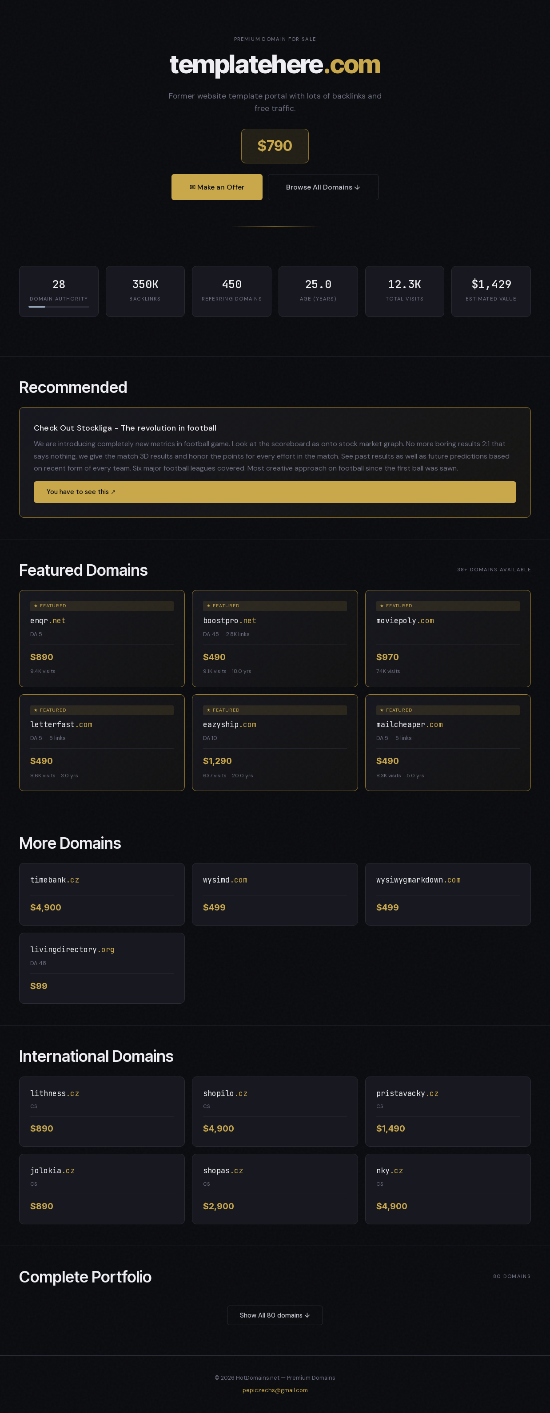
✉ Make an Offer (217, 187)
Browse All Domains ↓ (323, 187)
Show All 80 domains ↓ (275, 1315)
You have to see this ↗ (81, 492)
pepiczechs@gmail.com (275, 1390)
